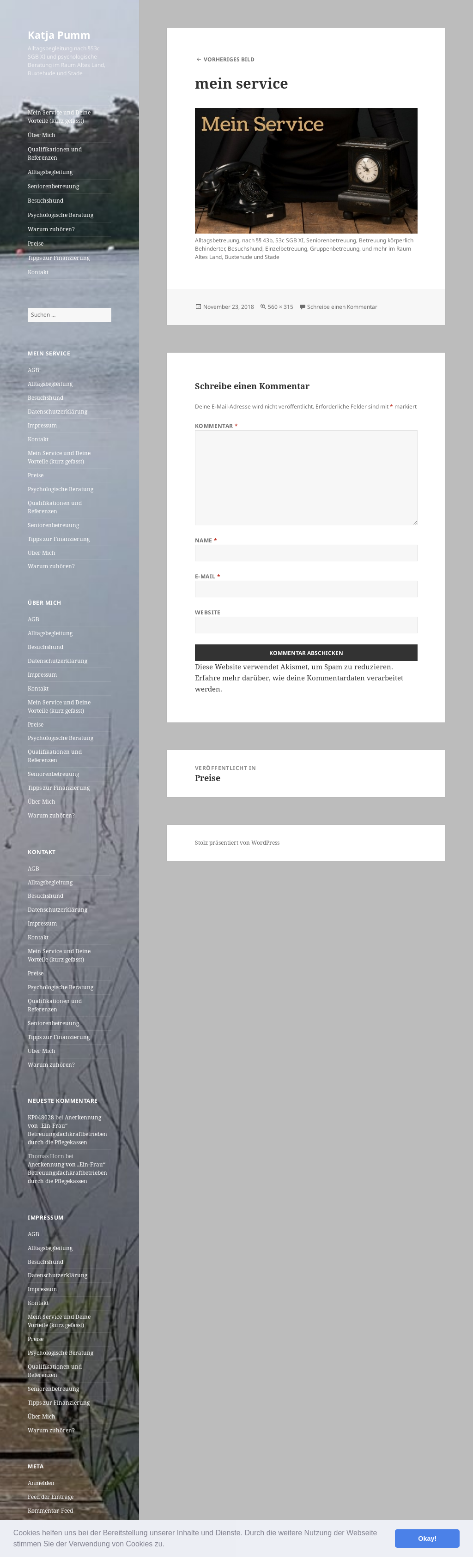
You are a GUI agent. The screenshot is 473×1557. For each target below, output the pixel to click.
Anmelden (41, 1483)
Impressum (42, 425)
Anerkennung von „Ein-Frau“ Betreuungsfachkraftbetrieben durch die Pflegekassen (67, 1129)
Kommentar (216, 426)
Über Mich (41, 135)
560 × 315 (280, 307)
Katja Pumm (59, 35)
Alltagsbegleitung (50, 172)
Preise (35, 243)
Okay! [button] (427, 1538)
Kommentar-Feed (50, 1511)
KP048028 (41, 1117)
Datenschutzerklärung (57, 411)
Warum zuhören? (51, 229)
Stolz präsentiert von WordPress (237, 843)
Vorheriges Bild (229, 59)
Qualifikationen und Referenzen (55, 153)
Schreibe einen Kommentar (342, 307)
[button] (168, 1545)
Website (208, 612)
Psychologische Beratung (60, 215)
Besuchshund (45, 200)
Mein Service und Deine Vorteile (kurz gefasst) (59, 116)
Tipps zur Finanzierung (59, 258)
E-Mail (208, 576)
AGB (33, 370)
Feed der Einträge (50, 1497)
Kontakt (38, 272)
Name (206, 540)
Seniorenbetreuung (53, 186)
